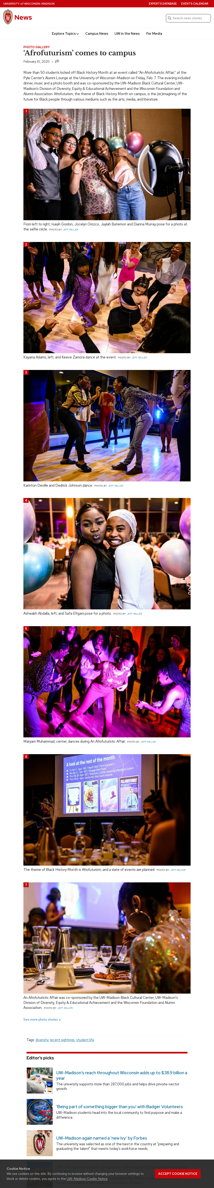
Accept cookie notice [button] (177, 1174)
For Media (154, 33)
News (23, 17)
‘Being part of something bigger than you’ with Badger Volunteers (119, 1107)
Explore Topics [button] (65, 33)
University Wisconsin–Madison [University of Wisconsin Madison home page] (29, 3)
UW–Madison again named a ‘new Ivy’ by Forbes (101, 1138)
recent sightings (62, 1040)
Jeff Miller (70, 229)
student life (85, 1040)
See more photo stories (40, 1019)
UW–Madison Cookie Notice (87, 1178)
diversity (42, 1040)
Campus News (96, 33)
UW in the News (127, 33)
